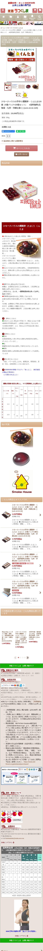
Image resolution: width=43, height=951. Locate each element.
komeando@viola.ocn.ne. (15, 838)
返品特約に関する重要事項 (12, 141)
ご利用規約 (36, 701)
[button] (3, 10)
